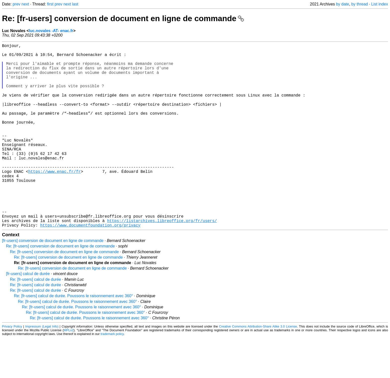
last (75, 4)
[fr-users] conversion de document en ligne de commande (52, 281)
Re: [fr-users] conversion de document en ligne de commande (123, 18)
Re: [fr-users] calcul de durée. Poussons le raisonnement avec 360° (73, 336)
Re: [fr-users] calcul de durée (35, 320)
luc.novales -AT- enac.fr (51, 31)
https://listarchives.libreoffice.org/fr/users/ (162, 260)
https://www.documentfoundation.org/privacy (90, 265)
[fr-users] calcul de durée (28, 314)
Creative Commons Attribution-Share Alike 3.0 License (258, 367)
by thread (359, 4)
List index (379, 4)
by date (342, 4)
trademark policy (112, 374)
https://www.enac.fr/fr (54, 199)
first (50, 4)
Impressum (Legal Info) (41, 367)
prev (16, 4)
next (25, 4)
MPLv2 (69, 370)
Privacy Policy (12, 367)
